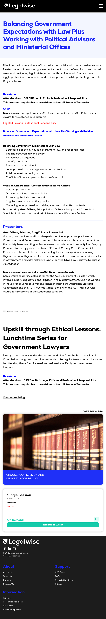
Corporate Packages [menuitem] (13, 602)
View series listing (14, 397)
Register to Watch (53, 524)
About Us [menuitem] (7, 572)
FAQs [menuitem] (57, 576)
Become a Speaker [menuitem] (12, 610)
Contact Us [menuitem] (8, 584)
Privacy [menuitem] (58, 584)
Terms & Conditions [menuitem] (64, 580)
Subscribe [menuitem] (7, 576)
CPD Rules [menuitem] (60, 572)
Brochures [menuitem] (8, 606)
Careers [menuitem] (7, 580)
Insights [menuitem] (6, 598)
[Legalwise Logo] (19, 6)
